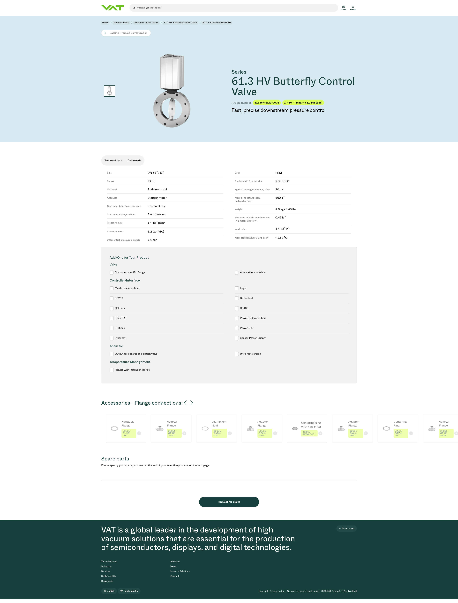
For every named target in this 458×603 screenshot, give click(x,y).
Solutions (106, 566)
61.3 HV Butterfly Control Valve (180, 22)
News (173, 566)
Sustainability (108, 576)
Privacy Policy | (277, 591)
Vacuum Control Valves (146, 22)
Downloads (107, 581)
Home (105, 22)
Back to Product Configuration (128, 32)
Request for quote (229, 501)
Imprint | (263, 591)
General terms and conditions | (303, 591)
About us (175, 561)
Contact (174, 576)
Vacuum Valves (121, 22)
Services (105, 571)
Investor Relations (180, 571)
